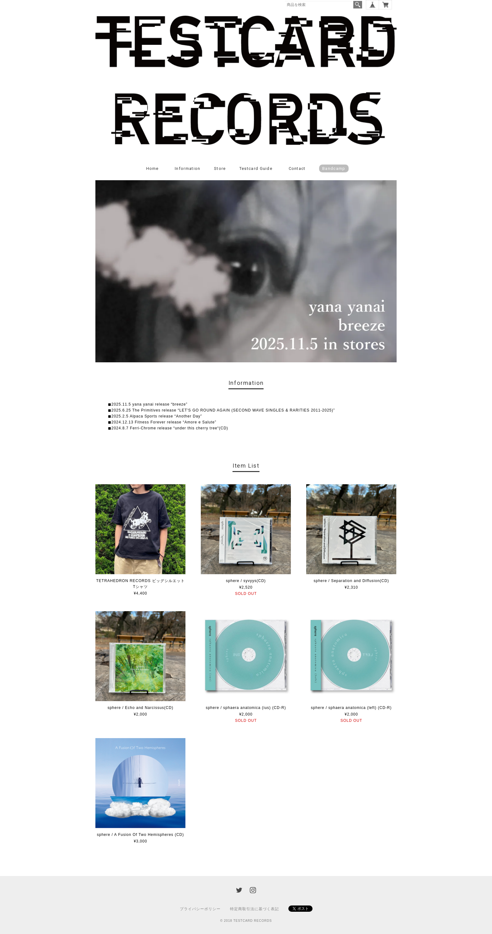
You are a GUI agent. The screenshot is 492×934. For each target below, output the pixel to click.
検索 (357, 4)
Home (152, 168)
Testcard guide (255, 168)
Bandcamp (333, 168)
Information (187, 168)
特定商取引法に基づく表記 (254, 909)
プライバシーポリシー (200, 909)
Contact (297, 168)
